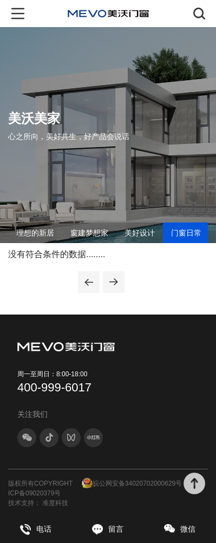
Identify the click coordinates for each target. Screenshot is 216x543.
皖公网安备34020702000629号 (132, 483)
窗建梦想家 (89, 232)
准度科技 (55, 503)
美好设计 (140, 232)
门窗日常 (186, 232)
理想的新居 (35, 232)
